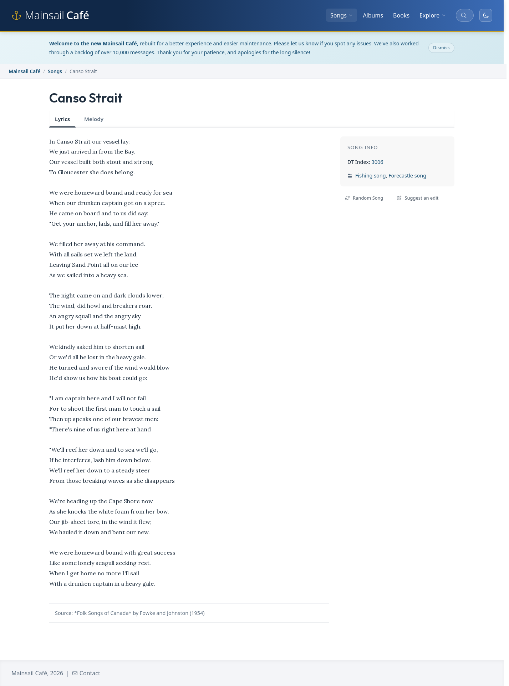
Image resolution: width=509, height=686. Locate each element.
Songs (341, 15)
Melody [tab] (93, 118)
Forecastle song (407, 175)
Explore (432, 15)
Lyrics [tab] (62, 118)
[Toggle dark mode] (485, 15)
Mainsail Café (25, 71)
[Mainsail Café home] (50, 15)
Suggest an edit (417, 198)
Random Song (364, 198)
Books (401, 15)
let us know (305, 43)
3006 (377, 162)
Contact (86, 673)
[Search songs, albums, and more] (465, 15)
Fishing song (370, 175)
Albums (373, 15)
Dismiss (441, 48)
